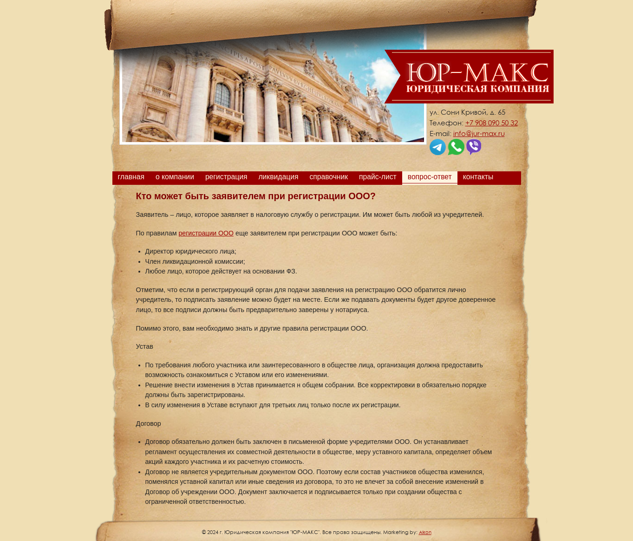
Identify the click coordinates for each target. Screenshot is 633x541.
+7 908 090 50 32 (491, 122)
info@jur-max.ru (479, 133)
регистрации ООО (206, 233)
